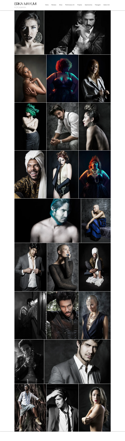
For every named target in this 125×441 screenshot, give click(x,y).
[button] (53, 5)
